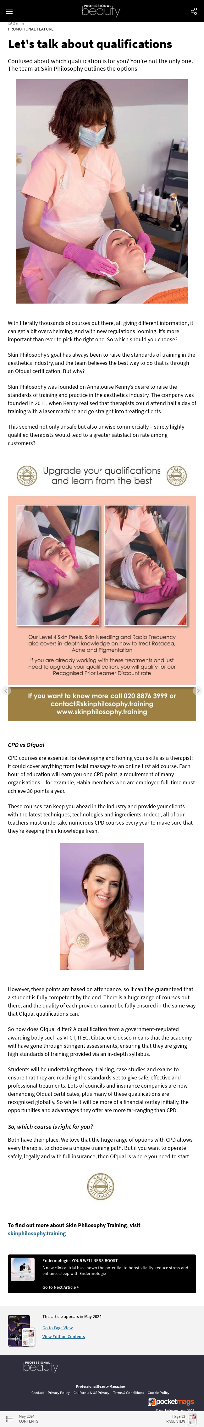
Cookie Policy (158, 1392)
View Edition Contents (63, 1336)
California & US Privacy (91, 1392)
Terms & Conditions (128, 1392)
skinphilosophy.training (37, 1233)
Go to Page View (57, 1328)
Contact (37, 1392)
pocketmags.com (172, 1410)
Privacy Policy (59, 1392)
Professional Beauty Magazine (100, 1386)
